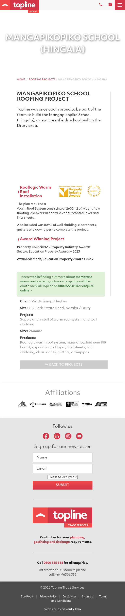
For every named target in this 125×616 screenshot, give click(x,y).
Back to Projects (64, 364)
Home (21, 79)
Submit (62, 485)
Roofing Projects (42, 79)
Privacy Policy (48, 596)
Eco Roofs (27, 596)
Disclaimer (69, 596)
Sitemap (87, 596)
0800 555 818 (68, 286)
